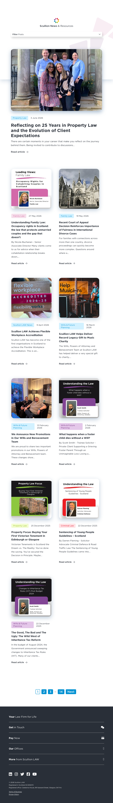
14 (61, 691)
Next (70, 691)
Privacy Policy (14, 794)
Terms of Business (15, 792)
